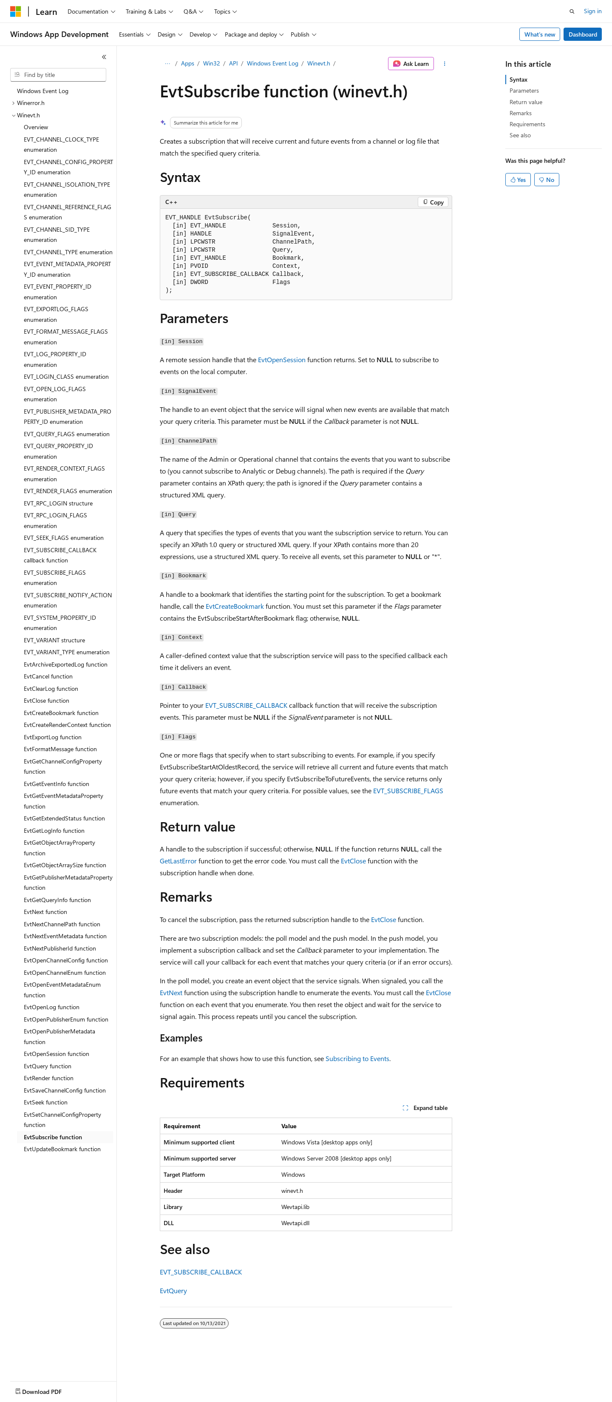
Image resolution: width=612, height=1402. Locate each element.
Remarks (521, 113)
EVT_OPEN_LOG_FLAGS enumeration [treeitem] (55, 394)
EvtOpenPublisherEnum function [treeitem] (66, 1019)
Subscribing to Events (357, 1058)
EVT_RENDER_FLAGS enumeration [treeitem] (68, 491)
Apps (187, 63)
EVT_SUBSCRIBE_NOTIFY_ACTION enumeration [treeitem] (68, 600)
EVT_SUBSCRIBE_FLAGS (408, 790)
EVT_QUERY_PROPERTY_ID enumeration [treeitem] (58, 451)
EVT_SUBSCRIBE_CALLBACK (246, 705)
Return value (526, 102)
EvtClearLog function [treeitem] (51, 688)
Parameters (524, 90)
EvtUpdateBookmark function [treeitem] (62, 1149)
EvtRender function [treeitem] (49, 1078)
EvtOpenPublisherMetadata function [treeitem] (59, 1036)
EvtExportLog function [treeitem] (53, 737)
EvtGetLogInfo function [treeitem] (54, 830)
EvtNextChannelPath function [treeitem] (62, 924)
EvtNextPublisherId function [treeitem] (60, 948)
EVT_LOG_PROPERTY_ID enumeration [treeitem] (55, 359)
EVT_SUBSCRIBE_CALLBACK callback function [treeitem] (60, 555)
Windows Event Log (272, 63)
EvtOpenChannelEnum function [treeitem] (65, 972)
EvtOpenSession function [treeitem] (56, 1054)
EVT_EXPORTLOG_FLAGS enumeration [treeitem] (56, 314)
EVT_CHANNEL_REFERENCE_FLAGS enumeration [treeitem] (67, 212)
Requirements (527, 124)
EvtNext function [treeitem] (45, 912)
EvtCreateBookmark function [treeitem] (61, 713)
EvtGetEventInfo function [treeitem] (56, 784)
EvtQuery (173, 1290)
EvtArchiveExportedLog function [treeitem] (66, 664)
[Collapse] (104, 57)
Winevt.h (318, 63)
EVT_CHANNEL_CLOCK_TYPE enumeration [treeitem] (61, 144)
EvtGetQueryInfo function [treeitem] (57, 900)
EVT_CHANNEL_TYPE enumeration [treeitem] (68, 252)
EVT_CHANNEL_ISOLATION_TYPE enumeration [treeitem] (67, 189)
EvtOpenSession (282, 359)
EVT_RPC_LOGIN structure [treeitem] (58, 503)
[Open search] (572, 11)
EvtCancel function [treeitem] (48, 676)
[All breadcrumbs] (167, 64)
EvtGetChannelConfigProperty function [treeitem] (63, 766)
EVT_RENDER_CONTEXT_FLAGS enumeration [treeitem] (64, 473)
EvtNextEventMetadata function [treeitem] (65, 936)
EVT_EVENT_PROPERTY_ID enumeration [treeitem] (57, 291)
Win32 (211, 63)
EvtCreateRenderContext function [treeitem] (67, 725)
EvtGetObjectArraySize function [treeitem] (65, 865)
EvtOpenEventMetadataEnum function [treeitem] (62, 989)
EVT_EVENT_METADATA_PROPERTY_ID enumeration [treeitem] (67, 269)
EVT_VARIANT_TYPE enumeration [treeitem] (67, 652)
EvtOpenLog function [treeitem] (51, 1007)
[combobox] (58, 75)
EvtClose (353, 860)
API (233, 63)
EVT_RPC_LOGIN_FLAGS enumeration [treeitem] (55, 520)
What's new (539, 34)
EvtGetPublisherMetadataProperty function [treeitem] (68, 882)
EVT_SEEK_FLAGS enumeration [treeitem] (64, 538)
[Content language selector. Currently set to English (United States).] (49, 1389)
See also (520, 135)
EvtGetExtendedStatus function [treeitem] (64, 818)
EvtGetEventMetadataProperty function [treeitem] (63, 801)
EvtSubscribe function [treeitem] (53, 1137)
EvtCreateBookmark (235, 606)
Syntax (518, 79)
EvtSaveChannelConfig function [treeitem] (65, 1090)
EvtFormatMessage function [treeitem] (60, 749)
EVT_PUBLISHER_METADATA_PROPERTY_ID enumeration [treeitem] (67, 416)
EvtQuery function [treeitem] (47, 1066)
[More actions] (444, 64)
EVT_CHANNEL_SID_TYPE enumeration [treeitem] (57, 234)
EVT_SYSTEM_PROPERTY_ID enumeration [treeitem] (60, 622)
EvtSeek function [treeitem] (46, 1102)
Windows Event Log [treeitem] (42, 91)
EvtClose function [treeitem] (46, 700)
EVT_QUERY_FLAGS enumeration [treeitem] (67, 434)
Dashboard (583, 34)
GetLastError (178, 860)
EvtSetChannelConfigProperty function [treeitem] (62, 1119)
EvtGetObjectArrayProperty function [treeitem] (59, 847)
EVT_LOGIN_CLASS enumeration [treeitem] (66, 376)
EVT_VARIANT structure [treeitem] (54, 640)
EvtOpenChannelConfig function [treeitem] (66, 960)
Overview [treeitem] (36, 127)
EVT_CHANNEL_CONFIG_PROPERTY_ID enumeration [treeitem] (68, 167)
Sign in (593, 11)
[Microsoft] (15, 11)
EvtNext (171, 992)
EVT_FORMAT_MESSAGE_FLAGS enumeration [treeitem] (66, 336)
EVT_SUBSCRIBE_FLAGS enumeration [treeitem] (55, 577)
